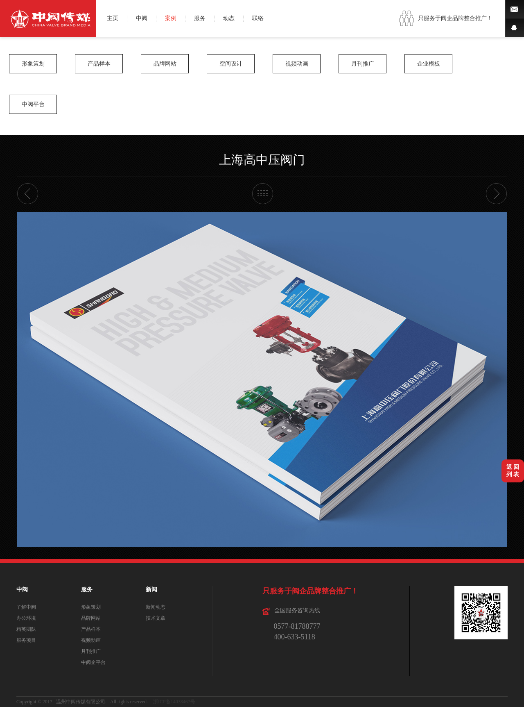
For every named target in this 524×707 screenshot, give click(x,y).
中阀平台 (33, 104)
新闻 (151, 590)
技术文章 (155, 618)
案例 (170, 18)
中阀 (141, 18)
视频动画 (296, 64)
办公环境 (26, 618)
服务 (200, 18)
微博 (514, 9)
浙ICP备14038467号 (174, 702)
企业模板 (428, 64)
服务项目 (26, 640)
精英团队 (26, 629)
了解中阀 (26, 607)
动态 (229, 18)
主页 (112, 18)
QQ (514, 27)
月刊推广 (362, 64)
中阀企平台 (93, 662)
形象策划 (33, 64)
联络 (258, 18)
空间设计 (230, 64)
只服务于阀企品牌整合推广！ (455, 18)
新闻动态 (155, 607)
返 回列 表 (512, 470)
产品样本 (99, 64)
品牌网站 (165, 64)
